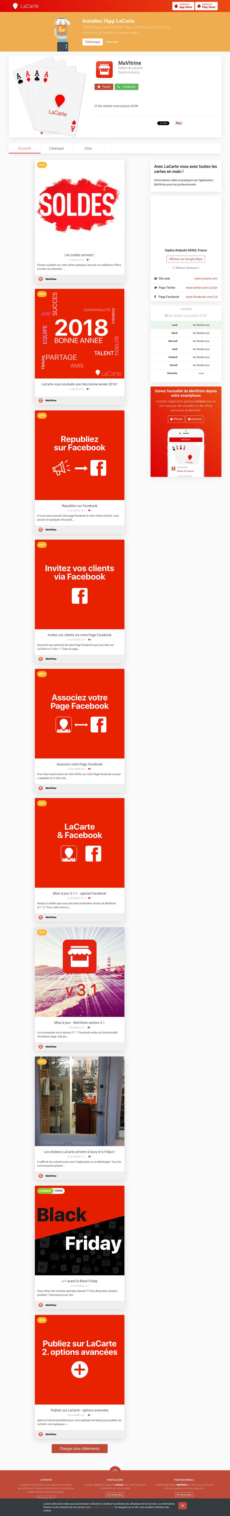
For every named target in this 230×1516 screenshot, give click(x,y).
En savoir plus (46, 1498)
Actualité (24, 148)
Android (194, 419)
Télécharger (93, 42)
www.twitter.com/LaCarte (203, 287)
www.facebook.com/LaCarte (205, 297)
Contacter (127, 87)
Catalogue (56, 148)
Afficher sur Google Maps (186, 259)
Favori (103, 87)
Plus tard (112, 42)
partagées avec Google (102, 1507)
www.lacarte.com (206, 278)
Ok (182, 1505)
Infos (88, 148)
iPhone (176, 419)
